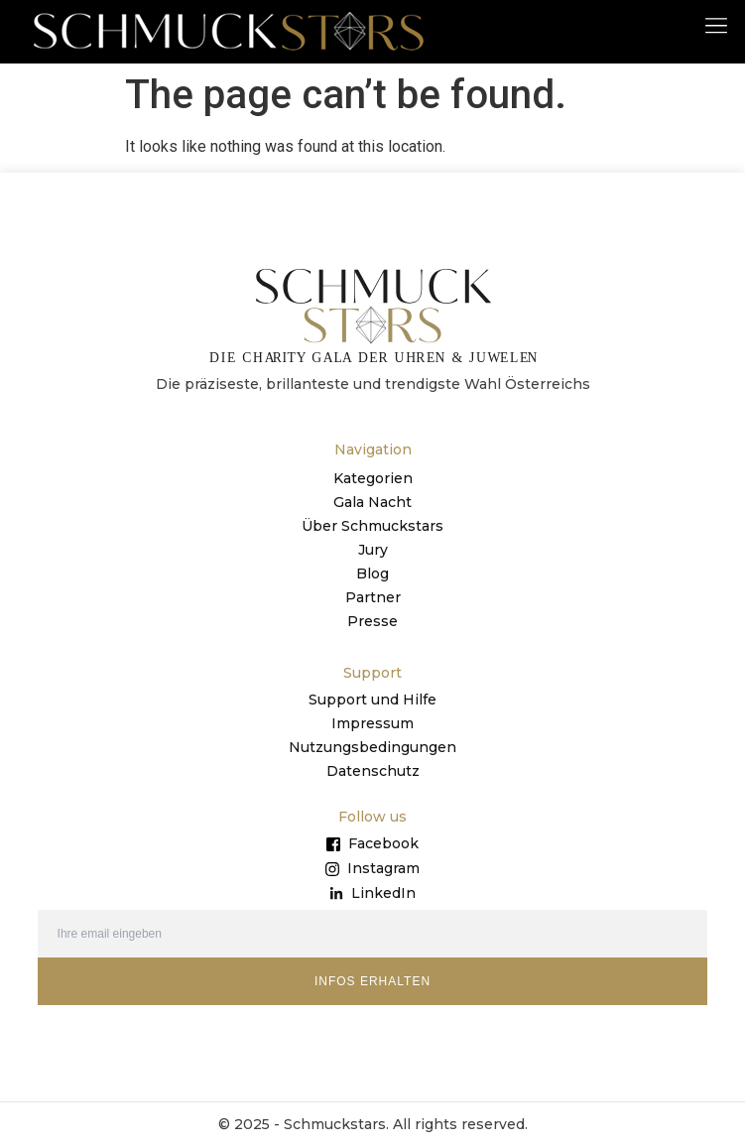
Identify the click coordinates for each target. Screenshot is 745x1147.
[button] (716, 24)
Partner (373, 597)
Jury (373, 550)
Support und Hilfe (372, 699)
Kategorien (373, 478)
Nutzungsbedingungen (372, 747)
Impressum (372, 723)
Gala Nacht (372, 502)
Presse (372, 621)
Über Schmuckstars (372, 526)
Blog (372, 573)
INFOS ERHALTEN (372, 981)
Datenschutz (373, 771)
